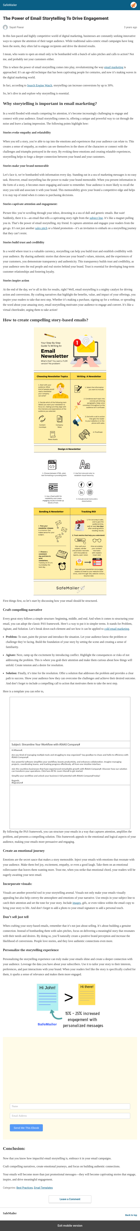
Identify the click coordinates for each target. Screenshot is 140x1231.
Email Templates (43, 1187)
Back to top (131, 1215)
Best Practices (24, 1187)
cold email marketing (116, 628)
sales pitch (41, 228)
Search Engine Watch (39, 85)
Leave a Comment (70, 1199)
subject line (96, 218)
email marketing (113, 67)
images (77, 902)
